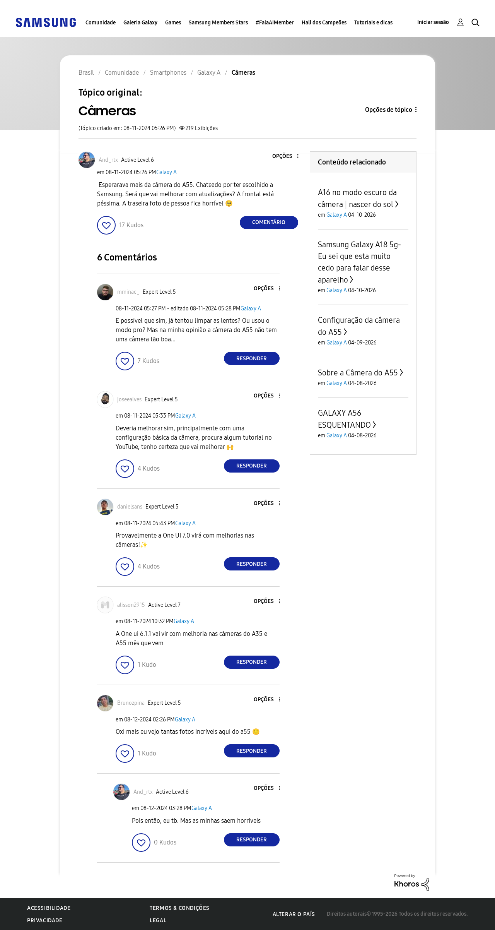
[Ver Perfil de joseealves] (129, 399)
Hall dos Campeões (324, 22)
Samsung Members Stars (218, 22)
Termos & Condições (180, 908)
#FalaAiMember (275, 22)
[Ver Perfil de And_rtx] (108, 160)
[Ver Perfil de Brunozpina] (131, 703)
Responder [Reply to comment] (251, 358)
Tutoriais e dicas (373, 22)
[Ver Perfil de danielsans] (129, 507)
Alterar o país (294, 914)
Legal (158, 920)
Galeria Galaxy (140, 22)
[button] (284, 156)
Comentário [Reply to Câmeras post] (268, 222)
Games (173, 22)
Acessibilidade (48, 908)
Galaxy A (166, 172)
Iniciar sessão (433, 22)
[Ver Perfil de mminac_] (128, 292)
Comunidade (100, 22)
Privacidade (45, 920)
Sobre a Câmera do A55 (358, 372)
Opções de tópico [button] (388, 109)
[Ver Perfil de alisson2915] (131, 605)
